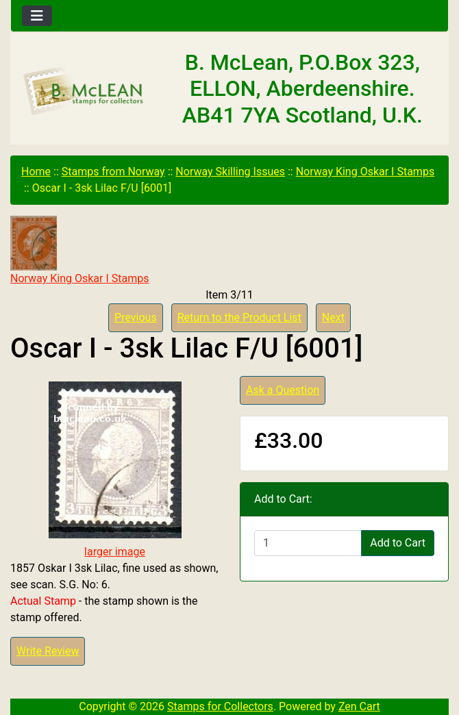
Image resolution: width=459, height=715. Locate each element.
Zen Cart (359, 706)
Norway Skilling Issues (230, 171)
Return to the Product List (239, 317)
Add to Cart (397, 542)
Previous (135, 317)
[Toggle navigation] (37, 15)
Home (36, 171)
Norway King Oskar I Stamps (365, 171)
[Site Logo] (84, 91)
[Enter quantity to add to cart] (308, 543)
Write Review (47, 650)
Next (333, 317)
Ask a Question (282, 390)
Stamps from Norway (113, 171)
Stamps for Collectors (220, 706)
